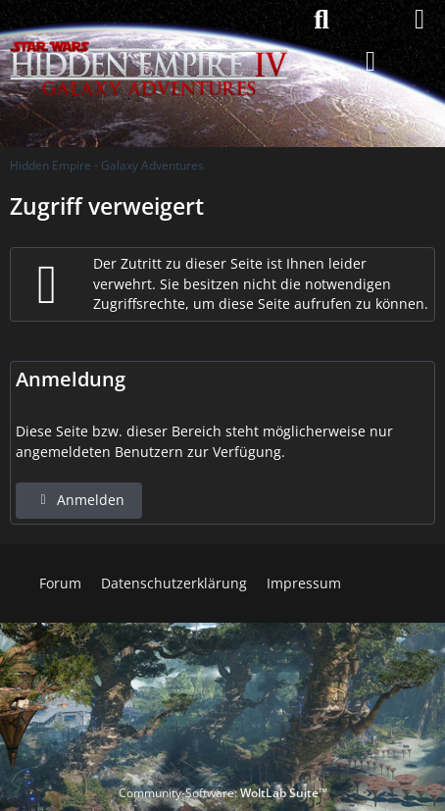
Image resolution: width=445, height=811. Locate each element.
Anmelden (78, 499)
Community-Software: (223, 793)
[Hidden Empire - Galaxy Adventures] (149, 19)
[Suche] (321, 19)
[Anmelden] (370, 62)
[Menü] (419, 19)
